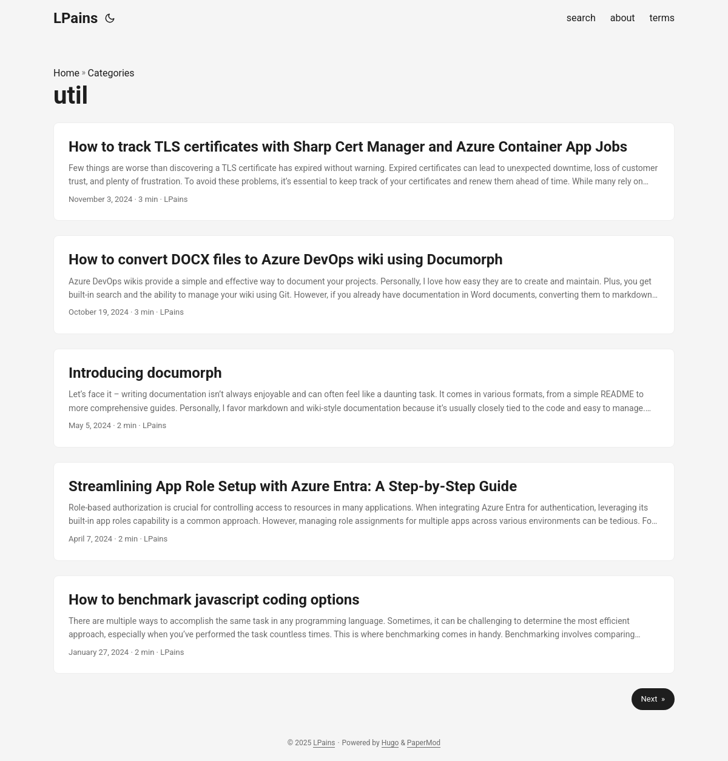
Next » (653, 698)
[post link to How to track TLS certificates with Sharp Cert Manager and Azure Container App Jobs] (364, 172)
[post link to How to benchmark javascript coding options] (364, 625)
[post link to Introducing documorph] (364, 398)
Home (66, 73)
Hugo (390, 743)
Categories (111, 73)
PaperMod (423, 743)
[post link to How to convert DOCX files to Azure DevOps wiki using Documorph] (364, 285)
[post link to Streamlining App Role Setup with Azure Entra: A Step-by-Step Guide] (364, 511)
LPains (75, 18)
